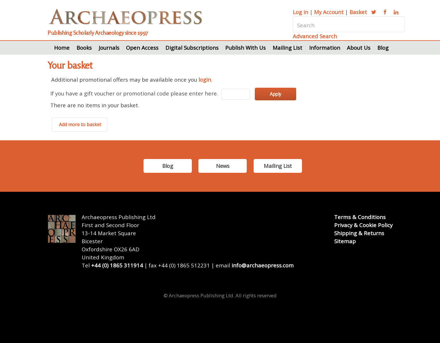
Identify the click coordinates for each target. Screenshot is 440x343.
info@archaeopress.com (263, 265)
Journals (109, 47)
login (204, 79)
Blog (383, 47)
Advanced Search (315, 36)
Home (62, 47)
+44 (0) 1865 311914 (117, 265)
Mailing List (287, 47)
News (222, 165)
